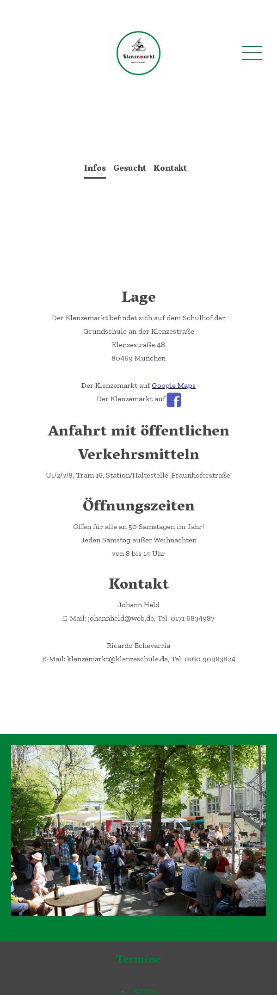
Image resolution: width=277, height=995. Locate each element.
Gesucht (129, 169)
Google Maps (174, 385)
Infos (95, 169)
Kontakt (170, 169)
